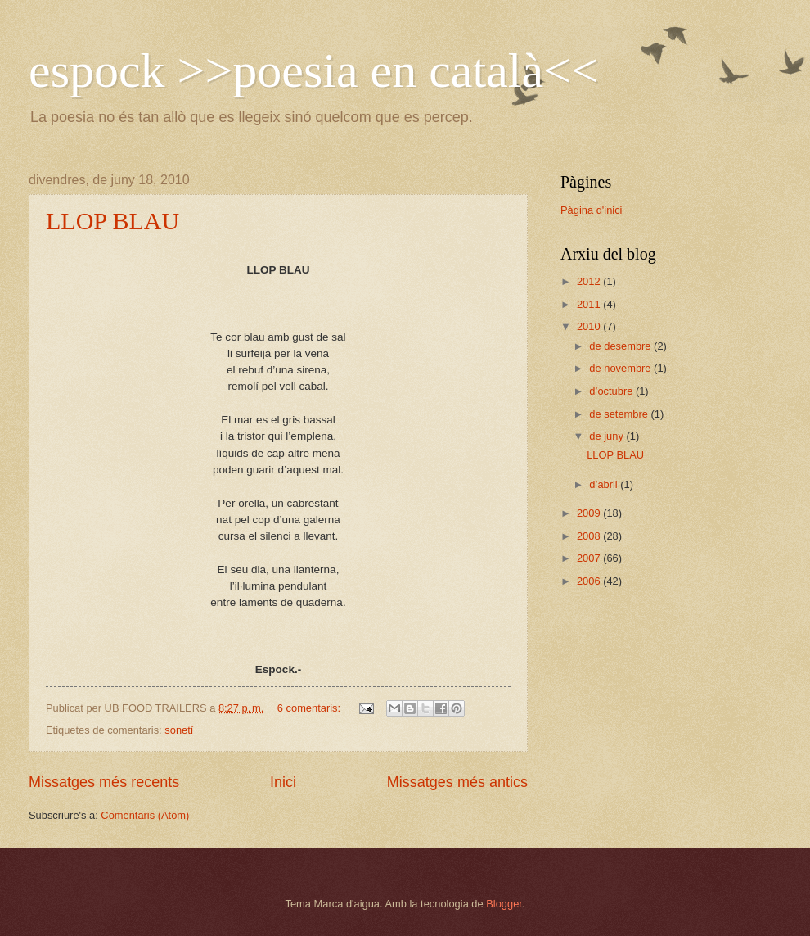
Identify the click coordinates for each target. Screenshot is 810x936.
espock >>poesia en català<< (314, 70)
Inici (283, 782)
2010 (590, 326)
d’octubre (612, 391)
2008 (590, 536)
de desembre (621, 346)
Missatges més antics (457, 782)
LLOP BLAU (112, 220)
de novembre (621, 368)
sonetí (178, 730)
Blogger (504, 904)
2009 (590, 513)
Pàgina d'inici (591, 210)
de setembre (619, 414)
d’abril (604, 484)
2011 (590, 304)
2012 (590, 281)
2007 (590, 558)
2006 (590, 581)
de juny (607, 436)
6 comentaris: (310, 708)
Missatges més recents (104, 782)
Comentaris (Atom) (145, 815)
